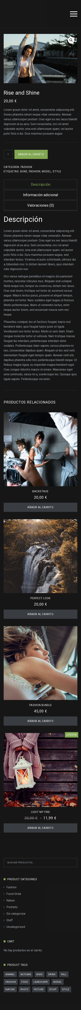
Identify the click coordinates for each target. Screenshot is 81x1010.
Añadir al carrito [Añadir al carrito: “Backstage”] (40, 507)
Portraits (12, 907)
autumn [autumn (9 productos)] (25, 974)
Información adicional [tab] (40, 195)
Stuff (9, 920)
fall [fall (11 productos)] (64, 974)
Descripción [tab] (40, 184)
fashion (34, 171)
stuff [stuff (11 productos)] (53, 989)
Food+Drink (13, 894)
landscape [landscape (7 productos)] (41, 981)
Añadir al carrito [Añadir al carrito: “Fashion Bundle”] (40, 721)
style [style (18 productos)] (65, 989)
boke (23, 171)
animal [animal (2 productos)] (10, 974)
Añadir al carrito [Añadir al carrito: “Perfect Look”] (40, 614)
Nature (10, 900)
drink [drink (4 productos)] (52, 974)
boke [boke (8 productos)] (39, 974)
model (46, 171)
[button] (71, 40)
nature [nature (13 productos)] (10, 989)
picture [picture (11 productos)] (39, 989)
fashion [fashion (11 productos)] (10, 981)
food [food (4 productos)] (24, 981)
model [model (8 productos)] (57, 981)
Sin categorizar (16, 913)
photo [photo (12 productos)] (24, 989)
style (57, 171)
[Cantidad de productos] (8, 154)
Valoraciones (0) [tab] (40, 205)
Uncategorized (15, 927)
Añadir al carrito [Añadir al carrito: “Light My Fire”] (40, 827)
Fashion (26, 167)
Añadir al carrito (31, 154)
